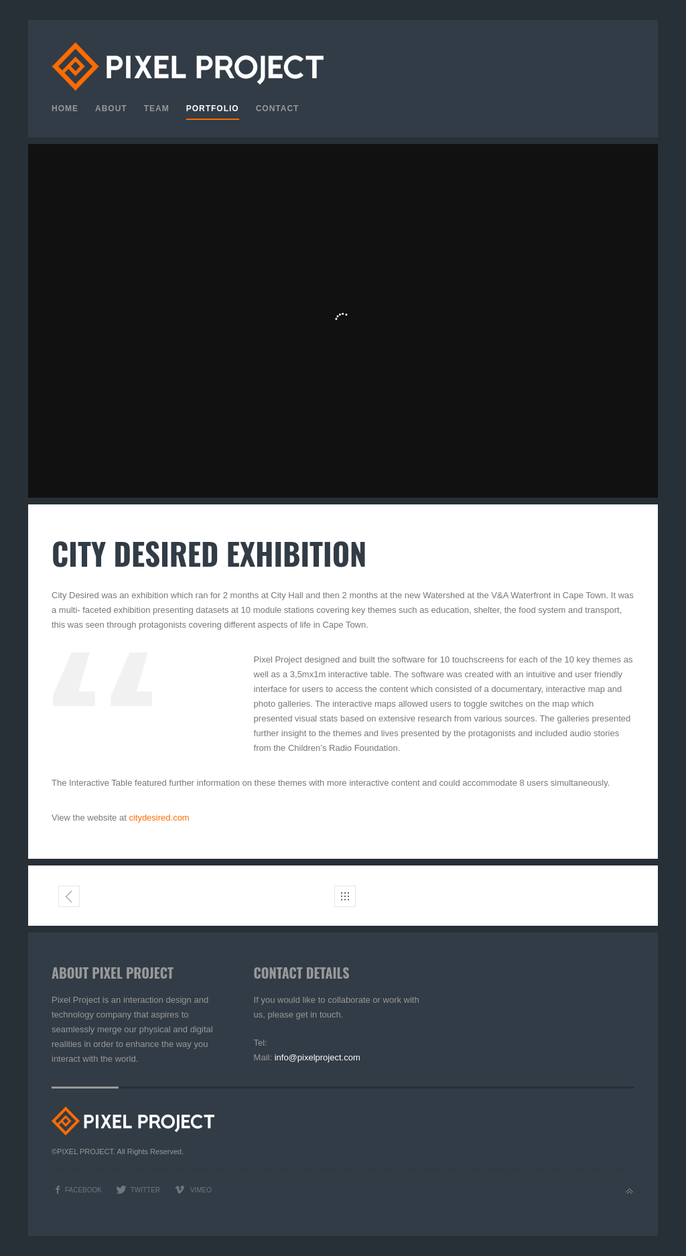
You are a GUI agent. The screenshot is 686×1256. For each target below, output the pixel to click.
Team (156, 108)
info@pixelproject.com (317, 1057)
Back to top (629, 1191)
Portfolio (212, 108)
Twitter (145, 1190)
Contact (277, 108)
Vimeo (201, 1190)
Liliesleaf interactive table (69, 899)
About (111, 108)
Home (65, 108)
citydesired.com (159, 818)
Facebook (83, 1190)
